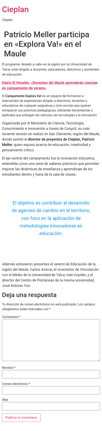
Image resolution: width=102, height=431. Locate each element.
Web (5, 399)
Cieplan (15, 9)
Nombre (9, 367)
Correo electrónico (16, 384)
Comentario (11, 317)
